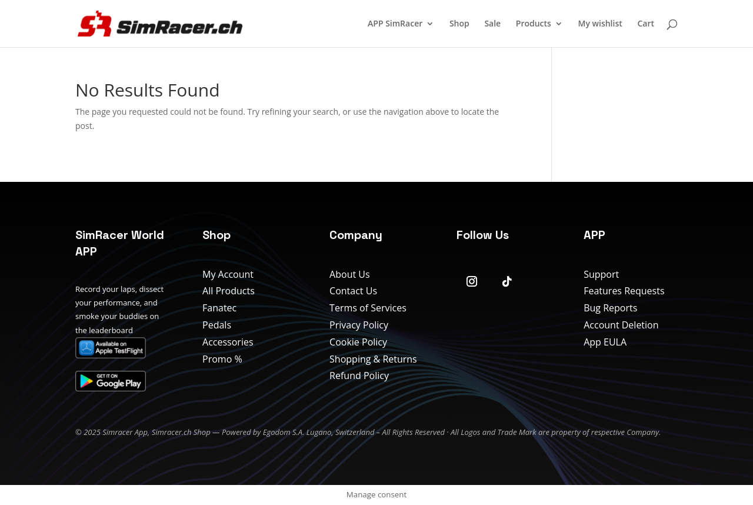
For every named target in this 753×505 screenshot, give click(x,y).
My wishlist (600, 24)
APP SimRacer (395, 24)
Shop (459, 24)
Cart (645, 24)
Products (533, 24)
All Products (228, 290)
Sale (492, 24)
